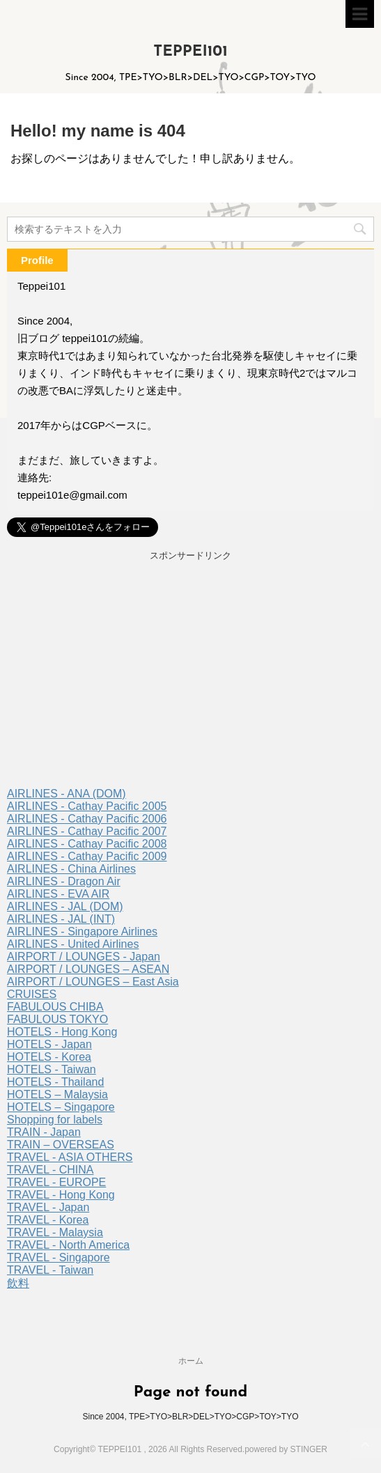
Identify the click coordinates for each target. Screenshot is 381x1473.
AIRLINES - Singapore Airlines (82, 931)
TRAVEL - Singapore (58, 1257)
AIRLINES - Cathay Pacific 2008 (86, 844)
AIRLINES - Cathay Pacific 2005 (86, 806)
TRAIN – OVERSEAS (60, 1145)
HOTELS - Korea (49, 1057)
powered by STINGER (285, 1449)
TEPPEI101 (190, 52)
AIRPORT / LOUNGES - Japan (83, 956)
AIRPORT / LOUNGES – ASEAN (88, 969)
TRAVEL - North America (68, 1245)
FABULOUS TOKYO (57, 1019)
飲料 (18, 1283)
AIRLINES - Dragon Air (63, 881)
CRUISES (31, 994)
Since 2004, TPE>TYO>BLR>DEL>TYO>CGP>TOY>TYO (190, 1416)
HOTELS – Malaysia (57, 1094)
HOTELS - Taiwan (51, 1069)
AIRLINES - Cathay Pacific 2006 (86, 819)
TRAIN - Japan (44, 1132)
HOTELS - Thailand (55, 1082)
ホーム (190, 1361)
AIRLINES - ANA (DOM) (66, 794)
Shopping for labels (54, 1119)
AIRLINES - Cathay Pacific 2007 (86, 831)
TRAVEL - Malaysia (55, 1232)
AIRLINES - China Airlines (71, 869)
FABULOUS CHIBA (55, 1007)
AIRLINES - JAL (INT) (61, 919)
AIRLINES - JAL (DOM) (65, 906)
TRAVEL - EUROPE (56, 1182)
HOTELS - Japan (49, 1044)
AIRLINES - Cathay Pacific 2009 (86, 856)
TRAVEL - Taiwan (50, 1270)
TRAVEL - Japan (48, 1207)
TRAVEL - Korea (47, 1220)
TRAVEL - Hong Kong (61, 1195)
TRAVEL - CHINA (50, 1170)
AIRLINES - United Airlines (73, 944)
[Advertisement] (190, 676)
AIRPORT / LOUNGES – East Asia (93, 982)
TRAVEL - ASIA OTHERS (70, 1157)
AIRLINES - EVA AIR (58, 894)
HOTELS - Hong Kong (62, 1032)
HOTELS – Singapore (61, 1107)
